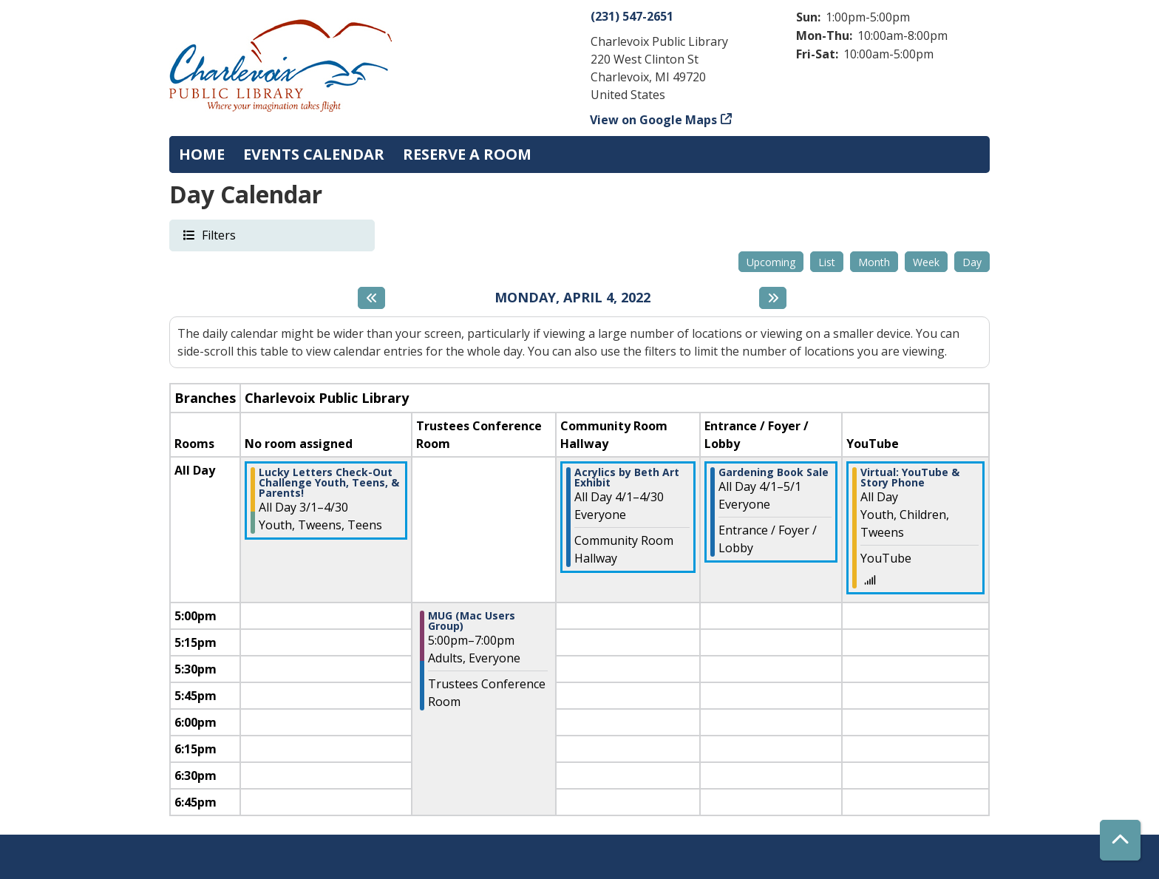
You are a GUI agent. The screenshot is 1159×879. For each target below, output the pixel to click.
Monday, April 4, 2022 (572, 298)
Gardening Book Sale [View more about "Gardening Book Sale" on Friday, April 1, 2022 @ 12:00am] (773, 472)
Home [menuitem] (202, 154)
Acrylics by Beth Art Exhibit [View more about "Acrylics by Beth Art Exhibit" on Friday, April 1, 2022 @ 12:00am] (626, 477)
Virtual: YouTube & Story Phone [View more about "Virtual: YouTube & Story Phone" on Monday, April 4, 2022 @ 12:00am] (909, 477)
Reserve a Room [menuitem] (467, 154)
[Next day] (772, 298)
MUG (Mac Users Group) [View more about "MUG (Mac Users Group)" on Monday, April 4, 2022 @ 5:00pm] (471, 621)
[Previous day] (371, 298)
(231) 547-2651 (632, 16)
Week (926, 262)
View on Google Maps (654, 120)
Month (874, 262)
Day (972, 262)
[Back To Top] (1120, 840)
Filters (218, 234)
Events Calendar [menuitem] (313, 154)
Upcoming (771, 262)
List (826, 262)
